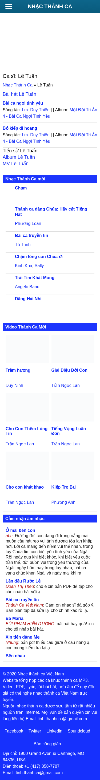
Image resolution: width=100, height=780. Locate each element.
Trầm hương (18, 370)
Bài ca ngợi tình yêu (23, 103)
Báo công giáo (47, 744)
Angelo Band (27, 286)
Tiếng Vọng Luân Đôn (68, 431)
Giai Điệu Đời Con (69, 370)
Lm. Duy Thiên (36, 110)
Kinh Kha (23, 265)
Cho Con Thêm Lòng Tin (26, 431)
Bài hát (19, 94)
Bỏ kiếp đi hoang (20, 128)
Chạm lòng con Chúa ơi (39, 256)
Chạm (21, 188)
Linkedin (54, 731)
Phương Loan (28, 223)
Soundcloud (79, 731)
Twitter (35, 731)
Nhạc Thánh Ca (50, 6)
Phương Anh (63, 502)
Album (19, 157)
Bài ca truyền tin (31, 235)
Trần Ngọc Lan (65, 385)
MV (16, 163)
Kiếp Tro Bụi (64, 487)
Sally (39, 265)
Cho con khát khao (25, 487)
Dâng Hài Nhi (28, 298)
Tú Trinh (23, 244)
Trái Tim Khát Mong (34, 277)
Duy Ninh (14, 385)
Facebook (14, 731)
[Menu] (8, 6)
